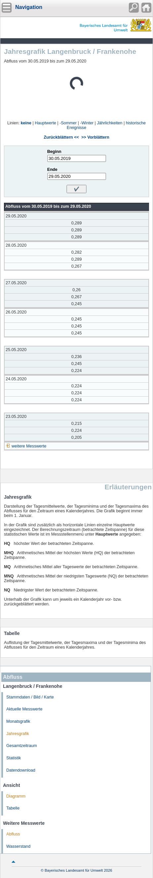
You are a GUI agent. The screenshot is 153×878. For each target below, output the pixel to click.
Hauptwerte (45, 123)
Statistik (13, 758)
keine (26, 123)
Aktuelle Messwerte (24, 709)
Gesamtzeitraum (21, 745)
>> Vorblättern (95, 137)
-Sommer (68, 123)
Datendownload (20, 770)
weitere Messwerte (29, 446)
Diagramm (16, 796)
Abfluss (13, 834)
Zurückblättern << (61, 137)
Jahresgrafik (17, 733)
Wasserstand (18, 846)
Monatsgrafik (18, 721)
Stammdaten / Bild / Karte (30, 697)
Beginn (54, 151)
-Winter (87, 123)
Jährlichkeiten (110, 123)
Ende (52, 169)
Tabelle (13, 808)
